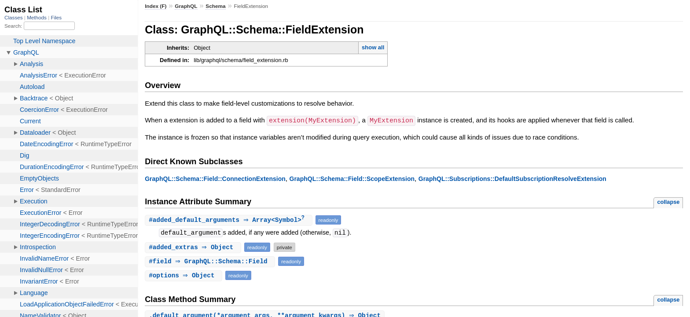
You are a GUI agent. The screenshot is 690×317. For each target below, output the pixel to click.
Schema (215, 6)
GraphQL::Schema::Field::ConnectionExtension (215, 178)
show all (373, 47)
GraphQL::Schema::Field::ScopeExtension (352, 178)
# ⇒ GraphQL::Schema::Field (211, 261)
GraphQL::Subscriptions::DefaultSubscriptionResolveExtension (512, 178)
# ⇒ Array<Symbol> (229, 220)
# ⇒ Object (194, 247)
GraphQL (186, 6)
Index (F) (155, 6)
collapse (668, 201)
